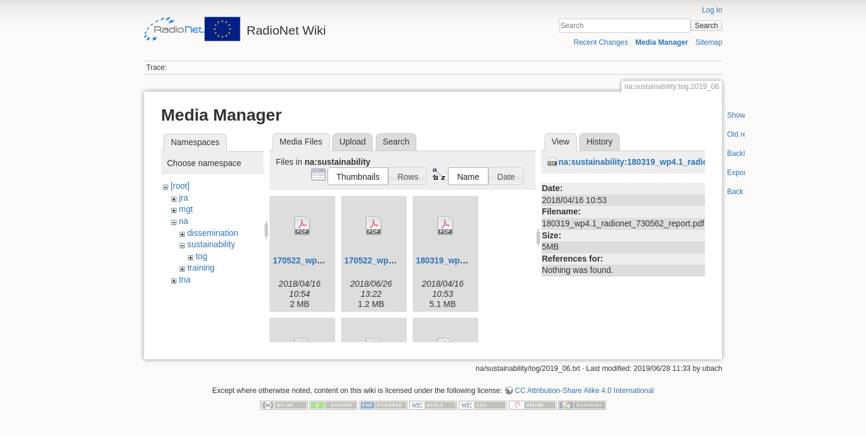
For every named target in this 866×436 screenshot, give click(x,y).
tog (201, 256)
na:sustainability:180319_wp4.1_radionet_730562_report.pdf (677, 162)
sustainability (211, 244)
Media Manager (661, 42)
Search (706, 26)
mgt (186, 209)
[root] (180, 186)
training (201, 267)
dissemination (213, 233)
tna (184, 279)
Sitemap (708, 42)
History (599, 141)
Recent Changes (601, 42)
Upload (352, 141)
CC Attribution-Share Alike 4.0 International (584, 396)
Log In (712, 10)
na (183, 221)
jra (183, 197)
